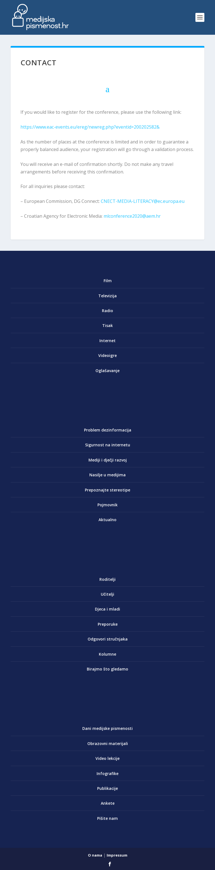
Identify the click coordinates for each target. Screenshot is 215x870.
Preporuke (108, 624)
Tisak (107, 325)
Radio (107, 310)
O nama (95, 855)
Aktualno (107, 519)
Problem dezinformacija (107, 430)
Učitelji (107, 594)
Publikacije (107, 788)
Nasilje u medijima (107, 474)
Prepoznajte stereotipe (107, 490)
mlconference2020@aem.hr (132, 216)
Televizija (107, 295)
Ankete (107, 803)
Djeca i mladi (107, 609)
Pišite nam (107, 818)
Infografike (107, 773)
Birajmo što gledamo (107, 669)
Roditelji (107, 579)
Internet (107, 340)
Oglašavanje (107, 370)
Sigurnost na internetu (107, 444)
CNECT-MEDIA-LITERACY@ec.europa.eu (142, 201)
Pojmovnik (107, 504)
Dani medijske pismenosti (107, 728)
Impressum (117, 855)
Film (108, 280)
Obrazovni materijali (107, 743)
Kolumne (107, 654)
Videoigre (107, 355)
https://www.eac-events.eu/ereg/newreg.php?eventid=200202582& (90, 127)
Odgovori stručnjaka (108, 639)
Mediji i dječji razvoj (107, 460)
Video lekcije (107, 758)
